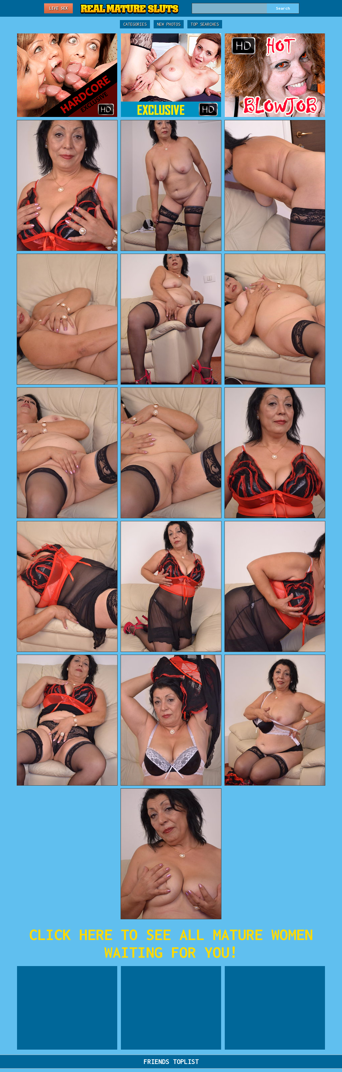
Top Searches (205, 24)
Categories (135, 24)
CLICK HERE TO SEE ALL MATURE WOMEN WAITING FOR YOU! (171, 943)
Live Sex (58, 8)
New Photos (168, 24)
